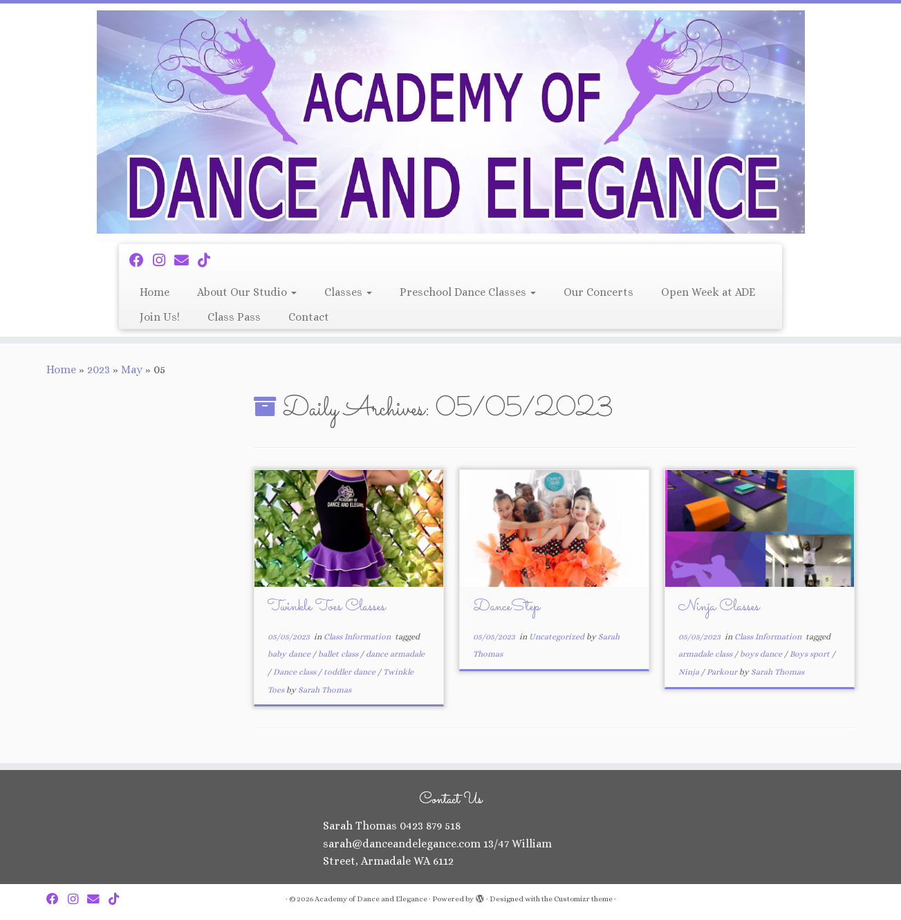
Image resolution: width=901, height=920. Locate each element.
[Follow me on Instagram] (163, 260)
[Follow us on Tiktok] (208, 260)
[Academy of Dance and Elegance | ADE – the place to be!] (450, 122)
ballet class (339, 654)
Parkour (723, 672)
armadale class (706, 654)
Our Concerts (598, 292)
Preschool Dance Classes (468, 292)
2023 (98, 369)
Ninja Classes (718, 607)
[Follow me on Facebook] (141, 260)
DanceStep (506, 607)
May (131, 369)
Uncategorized (557, 636)
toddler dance (351, 672)
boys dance (762, 654)
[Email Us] (186, 260)
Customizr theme (583, 898)
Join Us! (160, 316)
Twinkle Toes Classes (326, 607)
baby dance (290, 654)
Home (154, 292)
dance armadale (395, 654)
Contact (308, 316)
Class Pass (234, 316)
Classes (348, 292)
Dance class (295, 672)
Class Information (358, 636)
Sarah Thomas (324, 690)
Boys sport (811, 654)
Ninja (689, 672)
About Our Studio (247, 292)
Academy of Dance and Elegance (371, 898)
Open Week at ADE (708, 292)
